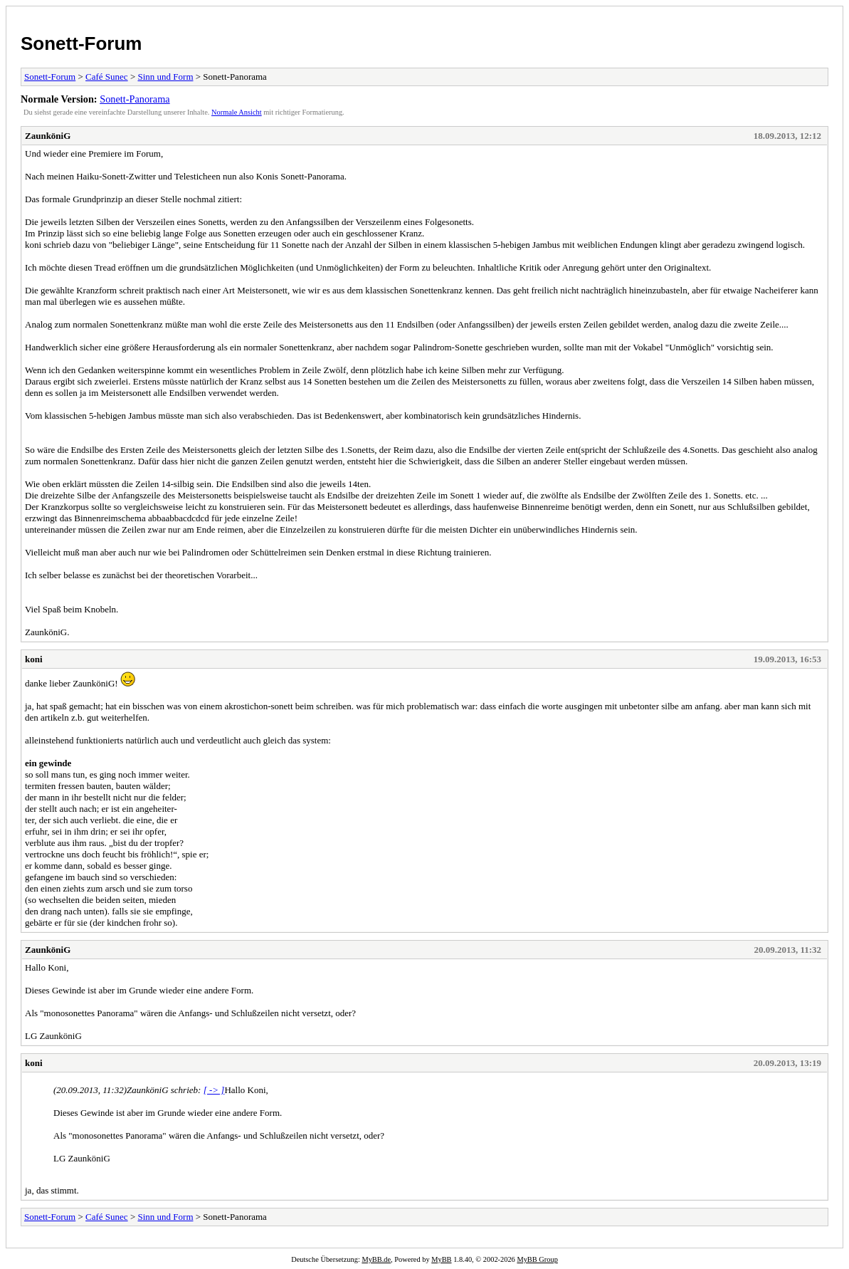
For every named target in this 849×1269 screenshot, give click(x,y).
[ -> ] (214, 1090)
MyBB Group (537, 1259)
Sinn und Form (165, 76)
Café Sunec (106, 76)
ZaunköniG (47, 135)
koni (34, 659)
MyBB (441, 1259)
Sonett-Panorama (134, 99)
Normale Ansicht (236, 112)
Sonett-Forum (81, 43)
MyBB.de (376, 1259)
